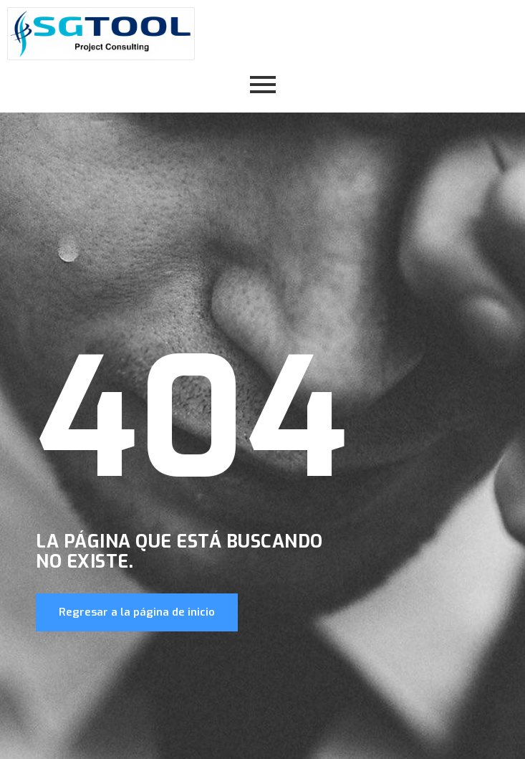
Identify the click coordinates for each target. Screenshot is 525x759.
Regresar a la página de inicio (137, 612)
